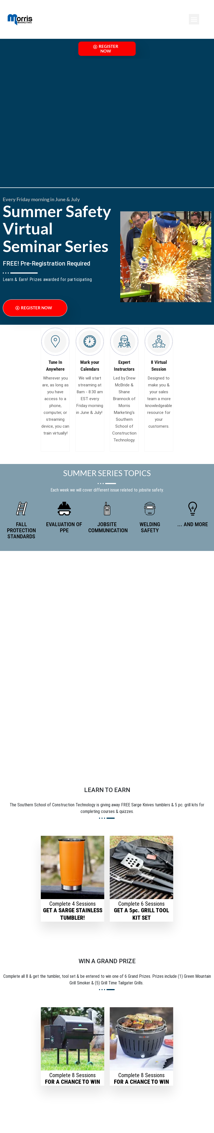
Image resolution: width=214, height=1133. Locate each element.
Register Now (106, 51)
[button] (194, 19)
